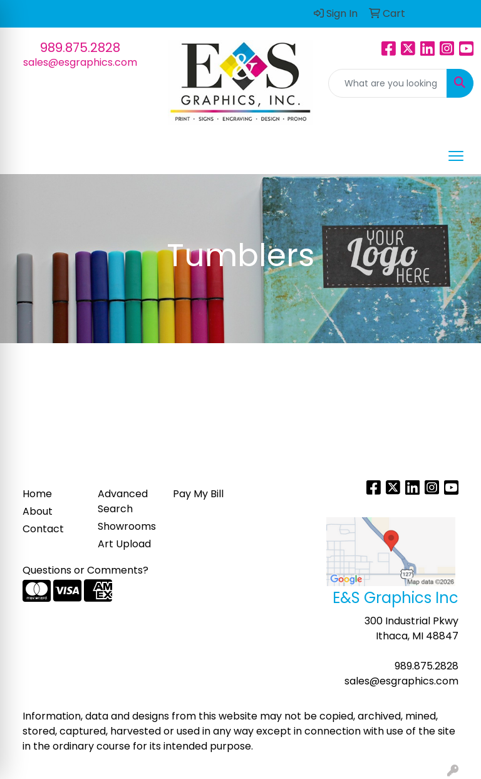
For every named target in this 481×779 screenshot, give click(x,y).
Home (37, 494)
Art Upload (124, 544)
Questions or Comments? (85, 570)
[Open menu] (455, 155)
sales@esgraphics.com (80, 62)
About (38, 511)
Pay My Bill (198, 494)
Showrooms (127, 526)
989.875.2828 (80, 47)
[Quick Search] (387, 83)
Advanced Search (123, 501)
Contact (43, 529)
